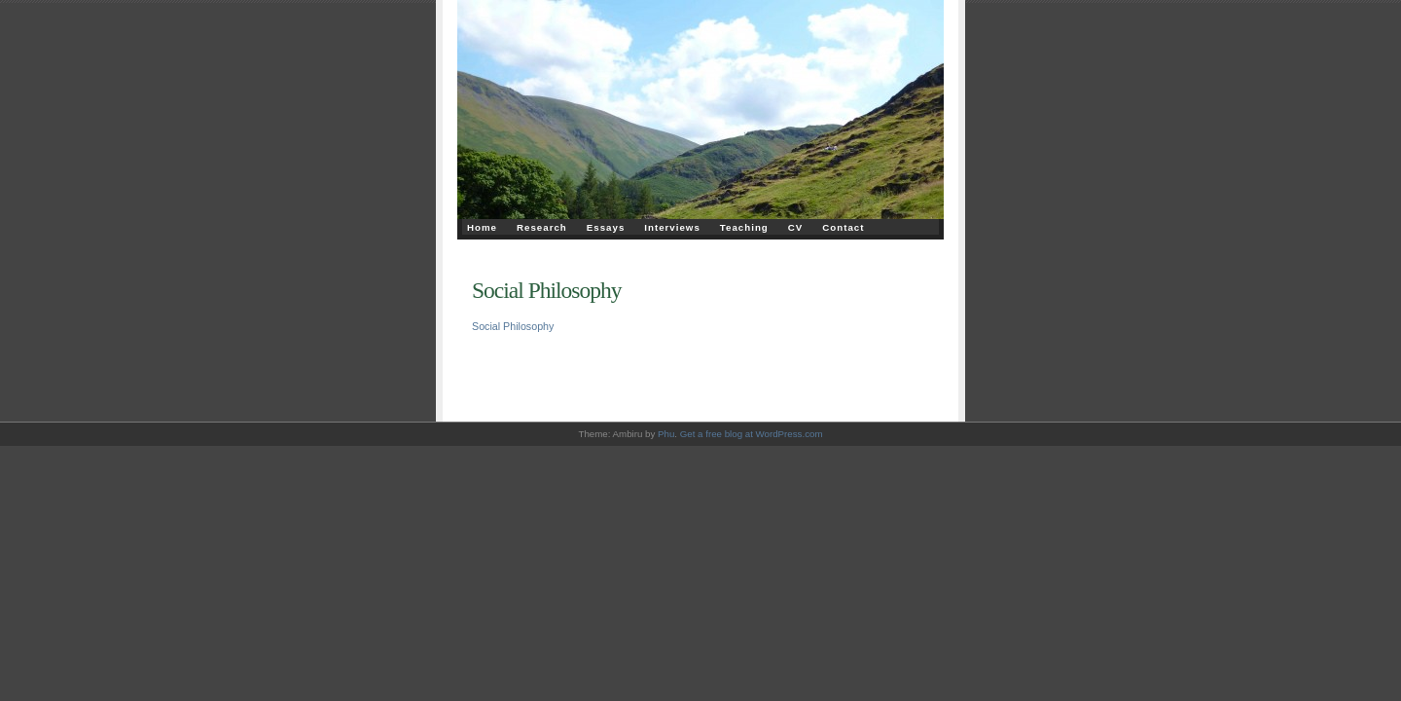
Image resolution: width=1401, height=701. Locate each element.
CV (796, 227)
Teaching (744, 227)
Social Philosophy (547, 290)
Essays (606, 227)
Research (542, 227)
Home (482, 227)
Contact (843, 227)
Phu (666, 433)
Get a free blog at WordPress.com (751, 433)
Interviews (672, 227)
